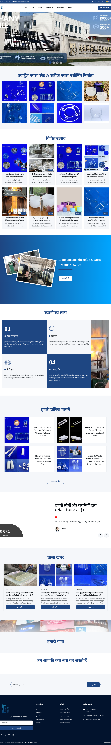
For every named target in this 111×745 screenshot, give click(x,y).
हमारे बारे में (49, 7)
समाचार (70, 7)
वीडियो (40, 7)
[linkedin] (13, 734)
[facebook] (1, 734)
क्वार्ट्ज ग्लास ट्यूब (64, 716)
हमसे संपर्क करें (40, 719)
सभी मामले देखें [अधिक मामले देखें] (55, 481)
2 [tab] (53, 62)
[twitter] (5, 734)
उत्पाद (32, 7)
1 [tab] (50, 63)
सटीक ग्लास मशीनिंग (65, 712)
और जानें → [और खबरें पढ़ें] (20, 607)
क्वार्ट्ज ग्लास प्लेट (64, 709)
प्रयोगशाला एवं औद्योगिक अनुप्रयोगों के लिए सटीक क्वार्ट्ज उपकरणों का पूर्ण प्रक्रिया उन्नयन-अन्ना (55, 595)
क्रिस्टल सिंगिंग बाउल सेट (66, 719)
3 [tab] (57, 62)
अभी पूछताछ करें (104, 7)
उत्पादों (38, 716)
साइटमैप (38, 723)
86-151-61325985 (91, 709)
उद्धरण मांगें (60, 7)
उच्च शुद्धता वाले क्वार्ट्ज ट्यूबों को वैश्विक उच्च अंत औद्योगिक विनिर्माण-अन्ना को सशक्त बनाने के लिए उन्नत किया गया (89, 595)
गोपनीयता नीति (107, 742)
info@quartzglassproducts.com (21, 1)
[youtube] (9, 734)
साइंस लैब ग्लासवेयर (65, 723)
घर (26, 7)
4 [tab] (60, 62)
